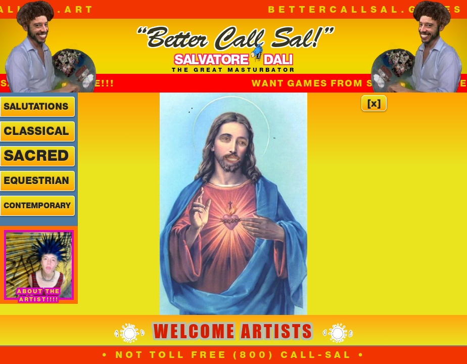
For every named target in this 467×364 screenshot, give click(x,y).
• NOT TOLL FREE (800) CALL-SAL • (233, 355)
